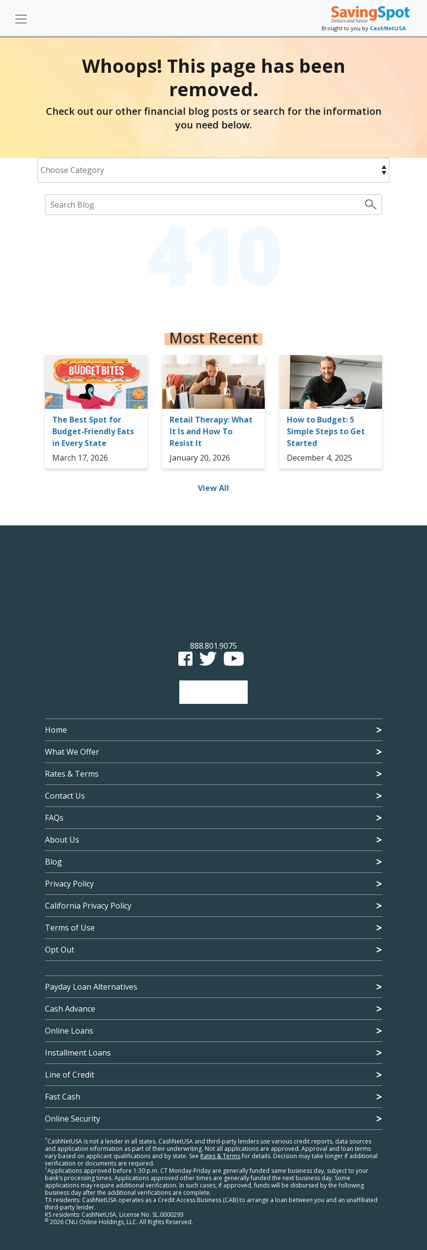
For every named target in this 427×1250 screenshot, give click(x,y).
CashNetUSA (388, 28)
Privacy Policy (69, 883)
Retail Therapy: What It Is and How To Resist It (211, 431)
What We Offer (72, 751)
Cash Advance (70, 1008)
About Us (62, 839)
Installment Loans (78, 1052)
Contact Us (65, 795)
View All (213, 488)
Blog (53, 861)
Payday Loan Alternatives (91, 986)
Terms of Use (70, 927)
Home (56, 729)
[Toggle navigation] (21, 19)
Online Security (72, 1118)
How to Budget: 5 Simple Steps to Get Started (326, 431)
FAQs (54, 817)
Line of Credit (69, 1074)
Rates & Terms (72, 773)
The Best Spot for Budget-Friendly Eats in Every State (93, 431)
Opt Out (59, 949)
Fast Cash (62, 1096)
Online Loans (69, 1030)
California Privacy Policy (88, 905)
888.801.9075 (213, 645)
